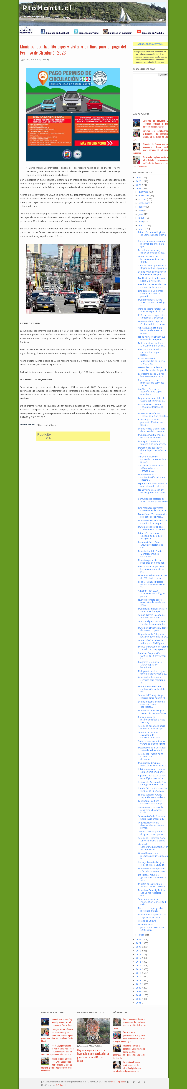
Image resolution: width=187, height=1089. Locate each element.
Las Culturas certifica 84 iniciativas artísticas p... (150, 802)
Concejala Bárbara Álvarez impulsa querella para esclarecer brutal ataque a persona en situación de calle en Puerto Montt (57, 1035)
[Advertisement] (148, 92)
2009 (138, 987)
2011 (138, 980)
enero (141, 934)
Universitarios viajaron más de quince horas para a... (152, 833)
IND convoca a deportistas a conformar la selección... (152, 316)
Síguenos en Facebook (57, 33)
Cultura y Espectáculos (90, 1012)
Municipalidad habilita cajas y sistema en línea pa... (152, 610)
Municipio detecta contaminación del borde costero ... (152, 477)
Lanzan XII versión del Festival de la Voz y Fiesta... (153, 414)
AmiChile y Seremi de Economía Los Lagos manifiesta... (150, 392)
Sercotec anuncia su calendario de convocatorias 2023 (149, 735)
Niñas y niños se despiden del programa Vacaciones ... (152, 492)
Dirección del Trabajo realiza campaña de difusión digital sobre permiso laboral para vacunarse (150, 148)
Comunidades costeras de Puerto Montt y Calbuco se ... (153, 501)
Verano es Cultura (147, 920)
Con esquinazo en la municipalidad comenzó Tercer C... (151, 383)
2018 (138, 954)
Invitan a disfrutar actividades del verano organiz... (153, 629)
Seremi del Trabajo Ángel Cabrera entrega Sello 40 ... (152, 696)
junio (141, 214)
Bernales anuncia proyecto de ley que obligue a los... (152, 251)
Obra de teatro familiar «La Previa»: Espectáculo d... (151, 310)
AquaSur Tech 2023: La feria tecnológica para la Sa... (152, 777)
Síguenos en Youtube (153, 33)
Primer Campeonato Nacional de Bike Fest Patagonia (150, 536)
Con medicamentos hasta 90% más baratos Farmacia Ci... (151, 468)
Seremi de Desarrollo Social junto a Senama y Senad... (152, 839)
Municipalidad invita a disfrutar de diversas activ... (153, 764)
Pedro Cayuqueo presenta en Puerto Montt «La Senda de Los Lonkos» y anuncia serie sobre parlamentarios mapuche (57, 1050)
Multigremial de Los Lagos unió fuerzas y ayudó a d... (152, 672)
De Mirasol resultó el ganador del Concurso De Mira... (152, 877)
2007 (138, 995)
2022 (138, 939)
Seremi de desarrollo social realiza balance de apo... (151, 727)
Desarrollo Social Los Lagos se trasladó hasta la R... (152, 749)
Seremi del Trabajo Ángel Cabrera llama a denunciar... (151, 756)
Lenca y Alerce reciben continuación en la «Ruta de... (151, 689)
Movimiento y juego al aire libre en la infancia (151, 909)
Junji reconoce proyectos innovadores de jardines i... (152, 509)
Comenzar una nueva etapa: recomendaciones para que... (152, 244)
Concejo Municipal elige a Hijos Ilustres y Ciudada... (151, 863)
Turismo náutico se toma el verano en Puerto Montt (152, 742)
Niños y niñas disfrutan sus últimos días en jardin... (151, 338)
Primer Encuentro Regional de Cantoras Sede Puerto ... (152, 235)
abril (141, 221)
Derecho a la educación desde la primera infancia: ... (152, 450)
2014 (138, 969)
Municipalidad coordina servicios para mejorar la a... (151, 680)
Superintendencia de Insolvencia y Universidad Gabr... (152, 902)
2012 (138, 976)
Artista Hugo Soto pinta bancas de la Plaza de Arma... (150, 330)
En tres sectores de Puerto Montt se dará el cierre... (151, 344)
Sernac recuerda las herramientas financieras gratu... (151, 259)
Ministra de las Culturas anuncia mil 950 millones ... (152, 885)
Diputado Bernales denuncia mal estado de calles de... (152, 485)
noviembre (144, 195)
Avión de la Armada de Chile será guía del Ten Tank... (152, 783)
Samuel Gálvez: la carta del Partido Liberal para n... (151, 616)
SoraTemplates (118, 1081)
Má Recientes (120, 1012)
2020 (138, 946)
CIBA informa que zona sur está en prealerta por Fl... (151, 770)
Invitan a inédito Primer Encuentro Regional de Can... (150, 407)
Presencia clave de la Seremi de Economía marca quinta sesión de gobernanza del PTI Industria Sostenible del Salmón (129, 1051)
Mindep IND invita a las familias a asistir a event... (152, 442)
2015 (138, 965)
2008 (138, 991)
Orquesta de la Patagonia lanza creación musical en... (153, 635)
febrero (142, 229)
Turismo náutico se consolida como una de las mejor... (153, 459)
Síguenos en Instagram (120, 33)
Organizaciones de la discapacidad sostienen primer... (151, 825)
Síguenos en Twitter (89, 33)
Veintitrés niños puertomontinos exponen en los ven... (152, 927)
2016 (138, 961)
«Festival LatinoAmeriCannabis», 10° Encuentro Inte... (153, 847)
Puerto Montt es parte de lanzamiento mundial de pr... (151, 569)
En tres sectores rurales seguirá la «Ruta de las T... (152, 796)
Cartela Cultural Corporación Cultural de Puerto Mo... (152, 789)
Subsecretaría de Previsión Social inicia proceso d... (151, 817)
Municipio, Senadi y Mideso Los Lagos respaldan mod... (152, 893)
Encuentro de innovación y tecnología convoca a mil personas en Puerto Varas (155, 123)
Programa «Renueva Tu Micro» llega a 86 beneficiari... (150, 664)
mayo (141, 217)
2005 (138, 1002)
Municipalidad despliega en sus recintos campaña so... (152, 712)
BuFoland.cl (61, 1085)
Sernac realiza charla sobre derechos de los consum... (152, 430)
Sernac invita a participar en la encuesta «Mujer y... (152, 273)
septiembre (144, 202)
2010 (138, 984)
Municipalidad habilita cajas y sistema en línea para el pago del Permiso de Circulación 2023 (73, 49)
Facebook (43, 425)
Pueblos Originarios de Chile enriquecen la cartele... (152, 286)
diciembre (143, 191)
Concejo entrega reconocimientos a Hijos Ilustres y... (151, 719)
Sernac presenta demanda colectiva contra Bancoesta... (151, 704)
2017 (138, 957)
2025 (138, 181)
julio (141, 210)
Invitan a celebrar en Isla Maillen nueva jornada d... (152, 528)
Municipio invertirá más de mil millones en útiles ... (151, 436)
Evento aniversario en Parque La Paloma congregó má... (153, 648)
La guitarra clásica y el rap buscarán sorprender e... (151, 375)
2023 (138, 188)
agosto (142, 206)
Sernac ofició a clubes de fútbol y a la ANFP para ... (152, 642)
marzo (142, 225)
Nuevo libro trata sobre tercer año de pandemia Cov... (151, 602)
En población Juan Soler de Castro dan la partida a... (151, 399)
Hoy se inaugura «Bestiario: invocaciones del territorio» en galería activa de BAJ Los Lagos (93, 1055)
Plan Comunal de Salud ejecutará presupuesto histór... (150, 352)
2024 (138, 184)
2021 (138, 943)
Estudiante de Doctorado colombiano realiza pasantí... (151, 293)
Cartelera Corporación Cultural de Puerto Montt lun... (152, 656)
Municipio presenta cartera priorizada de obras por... (151, 561)
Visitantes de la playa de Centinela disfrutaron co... (152, 323)
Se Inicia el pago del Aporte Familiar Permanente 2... (152, 622)
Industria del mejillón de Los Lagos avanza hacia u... (152, 916)
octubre (142, 199)
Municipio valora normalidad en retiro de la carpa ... (152, 522)
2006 (138, 998)
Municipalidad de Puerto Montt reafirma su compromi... (150, 554)
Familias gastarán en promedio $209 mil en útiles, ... (150, 422)
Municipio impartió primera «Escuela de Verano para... (152, 870)
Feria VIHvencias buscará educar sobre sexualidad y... (151, 584)
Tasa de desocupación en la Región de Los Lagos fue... (152, 267)
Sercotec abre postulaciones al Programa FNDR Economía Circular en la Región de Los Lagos (150, 135)
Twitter (53, 425)
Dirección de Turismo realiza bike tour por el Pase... (152, 515)
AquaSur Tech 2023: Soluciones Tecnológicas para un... (151, 593)
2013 (138, 972)
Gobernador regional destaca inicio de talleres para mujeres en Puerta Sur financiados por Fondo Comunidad (150, 162)
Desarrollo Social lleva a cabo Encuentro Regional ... (153, 368)
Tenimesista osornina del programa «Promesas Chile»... (151, 810)
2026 (138, 177)
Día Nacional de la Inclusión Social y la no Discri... (152, 279)
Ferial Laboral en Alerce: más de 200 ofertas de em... (152, 577)
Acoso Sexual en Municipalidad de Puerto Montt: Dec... (151, 361)
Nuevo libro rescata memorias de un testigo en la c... (153, 856)
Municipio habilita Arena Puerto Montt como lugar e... (152, 302)
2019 (138, 950)
